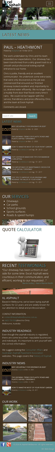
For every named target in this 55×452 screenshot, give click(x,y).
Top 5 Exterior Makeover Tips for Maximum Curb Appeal (30, 158)
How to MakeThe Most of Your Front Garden (32, 147)
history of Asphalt (42, 355)
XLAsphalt (15, 50)
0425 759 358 (10, 320)
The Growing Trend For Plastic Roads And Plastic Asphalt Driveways (30, 137)
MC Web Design (48, 449)
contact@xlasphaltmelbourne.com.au (20, 317)
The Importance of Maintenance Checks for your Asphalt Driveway (31, 168)
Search (32, 116)
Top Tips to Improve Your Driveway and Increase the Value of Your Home (29, 178)
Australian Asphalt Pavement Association (22, 352)
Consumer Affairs (34, 349)
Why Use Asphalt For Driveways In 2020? (29, 126)
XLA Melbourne (24, 150)
